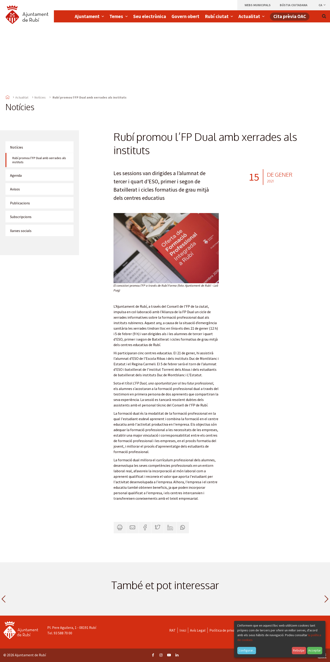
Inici (183, 630)
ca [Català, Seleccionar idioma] (322, 5)
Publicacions (20, 203)
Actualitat (21, 97)
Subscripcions (21, 216)
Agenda (16, 175)
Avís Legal (198, 630)
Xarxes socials (21, 230)
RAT (172, 630)
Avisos (15, 189)
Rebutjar (299, 650)
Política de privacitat (225, 630)
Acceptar (314, 650)
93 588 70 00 (63, 633)
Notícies (40, 97)
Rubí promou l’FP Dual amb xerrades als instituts (39, 160)
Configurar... (247, 650)
